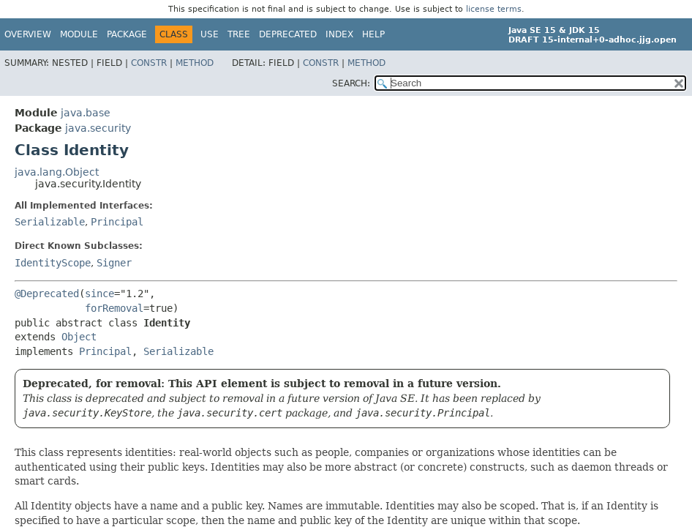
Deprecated (288, 34)
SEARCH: (351, 83)
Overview (27, 34)
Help (373, 34)
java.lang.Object (57, 172)
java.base (85, 113)
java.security (98, 128)
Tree (238, 34)
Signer (114, 263)
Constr (149, 63)
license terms (494, 9)
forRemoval (114, 308)
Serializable (50, 222)
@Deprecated (47, 293)
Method (195, 63)
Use (209, 34)
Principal (117, 222)
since (99, 293)
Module (79, 34)
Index (339, 34)
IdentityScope (53, 263)
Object (79, 337)
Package (127, 34)
